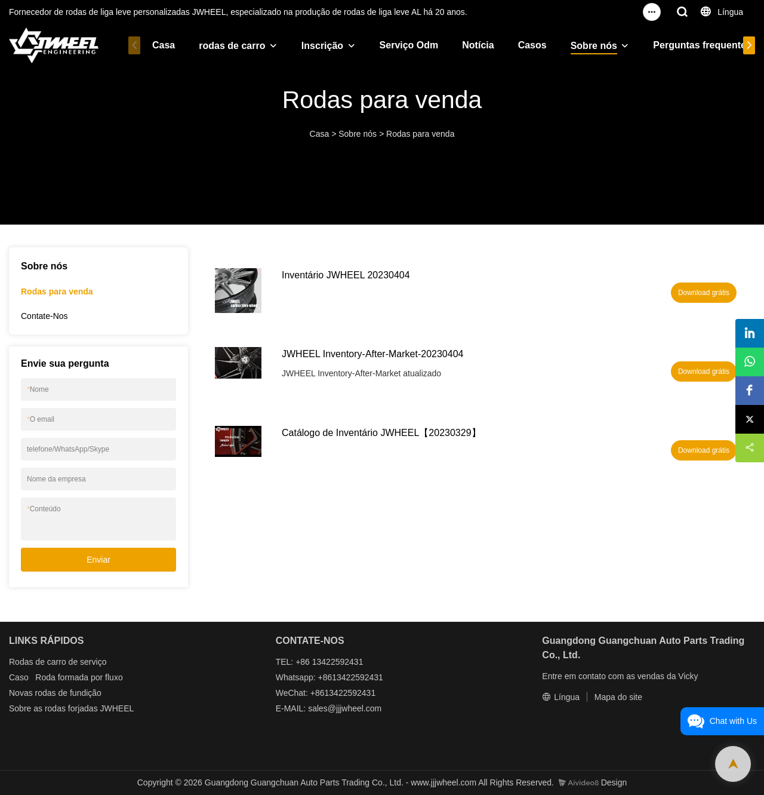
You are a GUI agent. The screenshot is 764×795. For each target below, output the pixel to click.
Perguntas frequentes (694, 45)
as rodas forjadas (65, 708)
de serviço (88, 662)
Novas (21, 693)
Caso (19, 677)
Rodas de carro (37, 662)
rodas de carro (223, 46)
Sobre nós (585, 46)
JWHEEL (117, 708)
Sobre (20, 708)
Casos (524, 45)
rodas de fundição (68, 693)
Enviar (98, 559)
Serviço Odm (400, 45)
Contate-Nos (44, 316)
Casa (155, 45)
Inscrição (314, 46)
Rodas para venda (420, 134)
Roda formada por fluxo (78, 677)
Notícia (469, 45)
